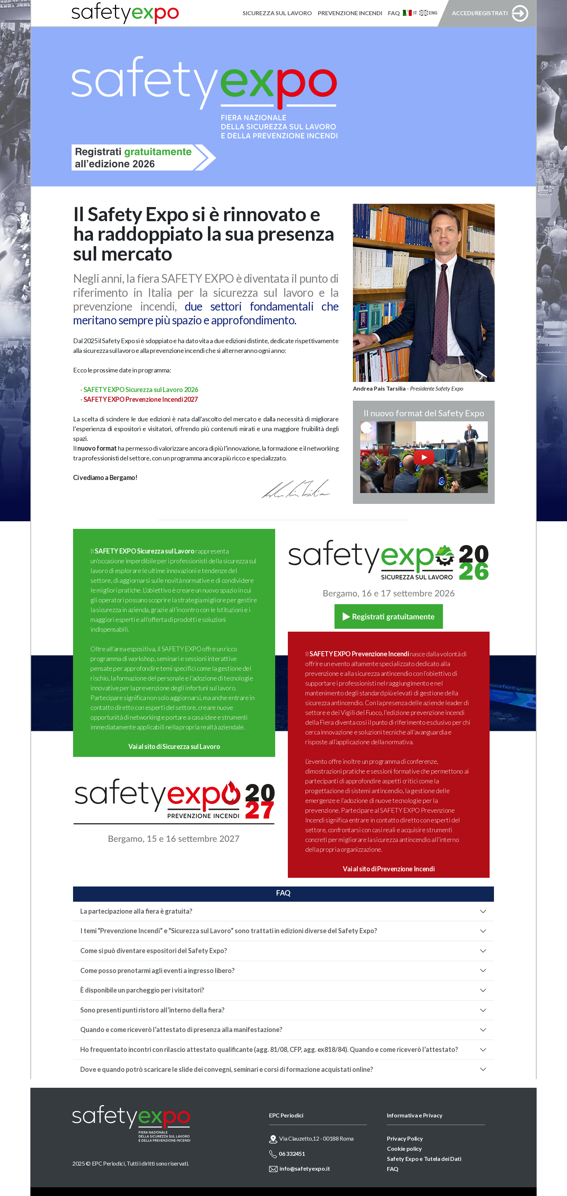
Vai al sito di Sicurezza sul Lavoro (174, 746)
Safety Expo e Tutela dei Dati (424, 1158)
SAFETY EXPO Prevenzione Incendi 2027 (141, 399)
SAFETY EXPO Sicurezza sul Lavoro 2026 (141, 389)
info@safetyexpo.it (305, 1168)
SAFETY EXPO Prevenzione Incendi (359, 654)
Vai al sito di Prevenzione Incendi (388, 869)
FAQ (392, 1168)
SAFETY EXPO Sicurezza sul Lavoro (144, 551)
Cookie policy (404, 1148)
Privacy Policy (405, 1138)
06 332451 (292, 1153)
